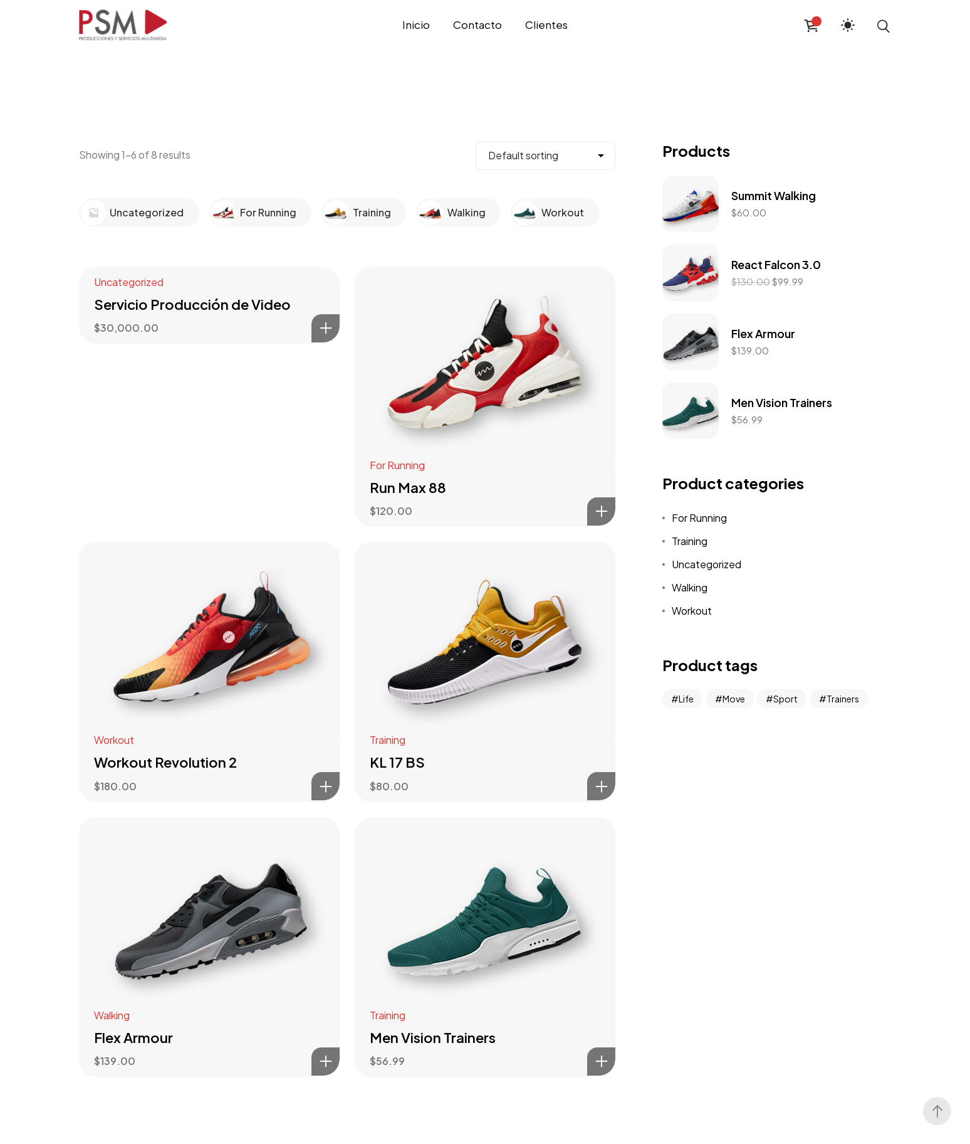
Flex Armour (133, 1037)
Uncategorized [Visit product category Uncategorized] (147, 212)
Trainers (843, 698)
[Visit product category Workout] (527, 211)
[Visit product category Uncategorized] (95, 211)
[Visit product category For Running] (225, 211)
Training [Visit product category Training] (372, 212)
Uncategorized (129, 282)
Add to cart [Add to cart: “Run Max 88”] (601, 511)
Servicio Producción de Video (192, 304)
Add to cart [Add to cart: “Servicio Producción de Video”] (325, 328)
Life (686, 698)
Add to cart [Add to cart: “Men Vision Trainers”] (601, 1061)
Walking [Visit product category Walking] (466, 212)
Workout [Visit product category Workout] (562, 212)
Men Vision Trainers (433, 1037)
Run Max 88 (408, 487)
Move (733, 698)
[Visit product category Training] (337, 211)
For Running (397, 465)
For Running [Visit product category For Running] (268, 212)
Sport (785, 698)
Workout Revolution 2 (165, 762)
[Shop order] (545, 156)
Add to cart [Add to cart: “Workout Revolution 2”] (325, 786)
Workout (114, 739)
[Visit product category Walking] (432, 211)
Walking (112, 1015)
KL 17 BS (397, 762)
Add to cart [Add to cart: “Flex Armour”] (325, 1061)
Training (387, 739)
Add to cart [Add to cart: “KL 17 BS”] (601, 786)
